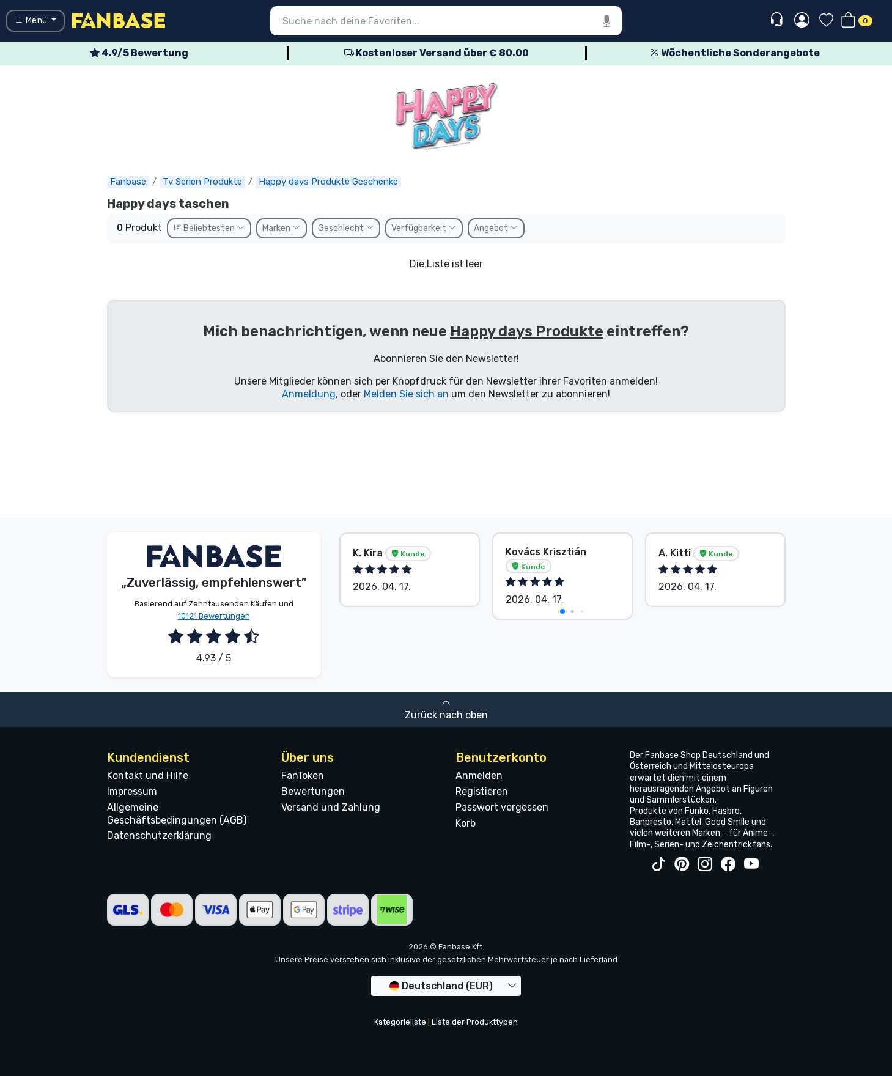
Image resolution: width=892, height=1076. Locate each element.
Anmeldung (309, 394)
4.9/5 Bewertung (139, 53)
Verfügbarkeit (424, 228)
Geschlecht (346, 228)
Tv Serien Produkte (202, 181)
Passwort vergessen (501, 807)
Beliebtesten (209, 228)
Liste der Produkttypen (475, 1021)
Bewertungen (313, 791)
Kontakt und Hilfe (147, 775)
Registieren (481, 791)
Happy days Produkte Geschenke (328, 181)
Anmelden (479, 775)
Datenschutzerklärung (159, 835)
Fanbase (128, 181)
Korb (465, 823)
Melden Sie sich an (406, 394)
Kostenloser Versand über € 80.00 (436, 53)
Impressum (132, 791)
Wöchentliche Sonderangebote (734, 53)
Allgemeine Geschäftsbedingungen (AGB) (176, 813)
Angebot (496, 228)
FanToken (302, 775)
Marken (281, 228)
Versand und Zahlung (330, 807)
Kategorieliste (400, 1021)
